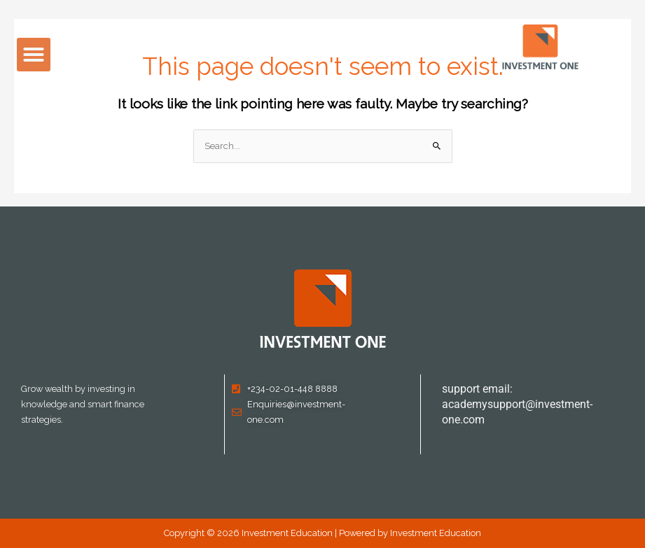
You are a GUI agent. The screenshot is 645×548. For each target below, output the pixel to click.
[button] (33, 54)
